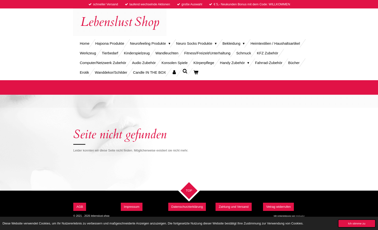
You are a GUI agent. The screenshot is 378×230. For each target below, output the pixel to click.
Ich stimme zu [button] (356, 223)
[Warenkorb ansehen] (195, 72)
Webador (300, 216)
